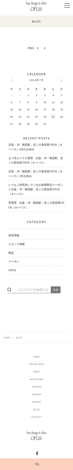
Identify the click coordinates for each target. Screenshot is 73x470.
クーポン (13, 261)
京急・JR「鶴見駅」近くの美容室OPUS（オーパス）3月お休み (35, 174)
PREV (31, 48)
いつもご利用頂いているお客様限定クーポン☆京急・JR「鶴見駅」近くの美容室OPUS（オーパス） (35, 189)
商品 (11, 252)
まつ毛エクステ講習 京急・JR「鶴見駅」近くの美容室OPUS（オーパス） (35, 160)
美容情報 (13, 235)
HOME (7, 337)
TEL (37, 464)
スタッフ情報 (16, 244)
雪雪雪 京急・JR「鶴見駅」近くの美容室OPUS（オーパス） (36, 205)
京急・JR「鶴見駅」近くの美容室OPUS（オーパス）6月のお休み (35, 147)
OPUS (12, 270)
